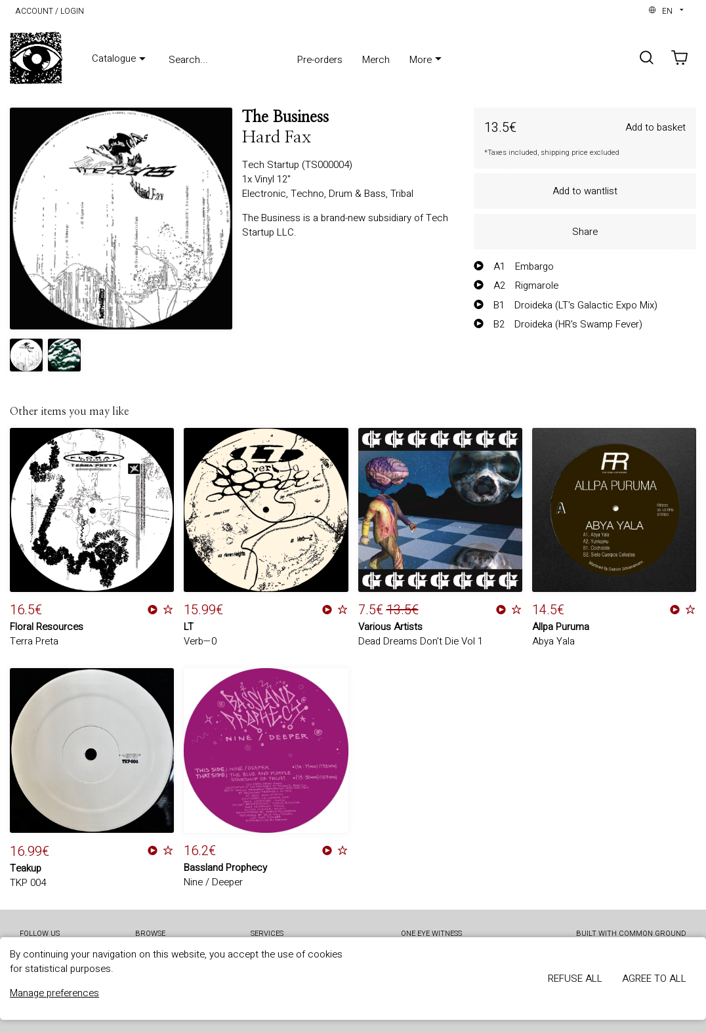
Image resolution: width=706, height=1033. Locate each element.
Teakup (25, 868)
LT (189, 627)
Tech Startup (272, 165)
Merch (376, 60)
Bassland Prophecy (225, 867)
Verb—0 (200, 641)
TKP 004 (28, 882)
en (667, 11)
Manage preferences (54, 993)
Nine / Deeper (213, 882)
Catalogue (120, 59)
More (427, 60)
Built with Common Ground (631, 934)
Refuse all (575, 978)
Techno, (310, 193)
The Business (285, 117)
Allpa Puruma (560, 627)
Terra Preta (34, 641)
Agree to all (654, 978)
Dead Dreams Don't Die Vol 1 (420, 641)
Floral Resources (46, 627)
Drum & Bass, (359, 193)
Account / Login (49, 11)
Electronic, (266, 193)
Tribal (401, 193)
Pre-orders (320, 60)
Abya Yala (553, 641)
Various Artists (390, 627)
